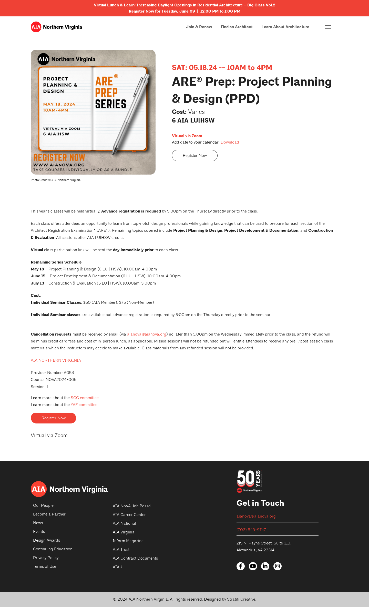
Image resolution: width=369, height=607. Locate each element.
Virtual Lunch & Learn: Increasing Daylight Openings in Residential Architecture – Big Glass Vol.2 (184, 5)
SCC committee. (85, 397)
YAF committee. (84, 404)
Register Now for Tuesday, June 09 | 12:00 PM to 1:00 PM (184, 11)
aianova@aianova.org (146, 334)
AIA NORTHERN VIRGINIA (56, 360)
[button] (328, 27)
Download (230, 142)
